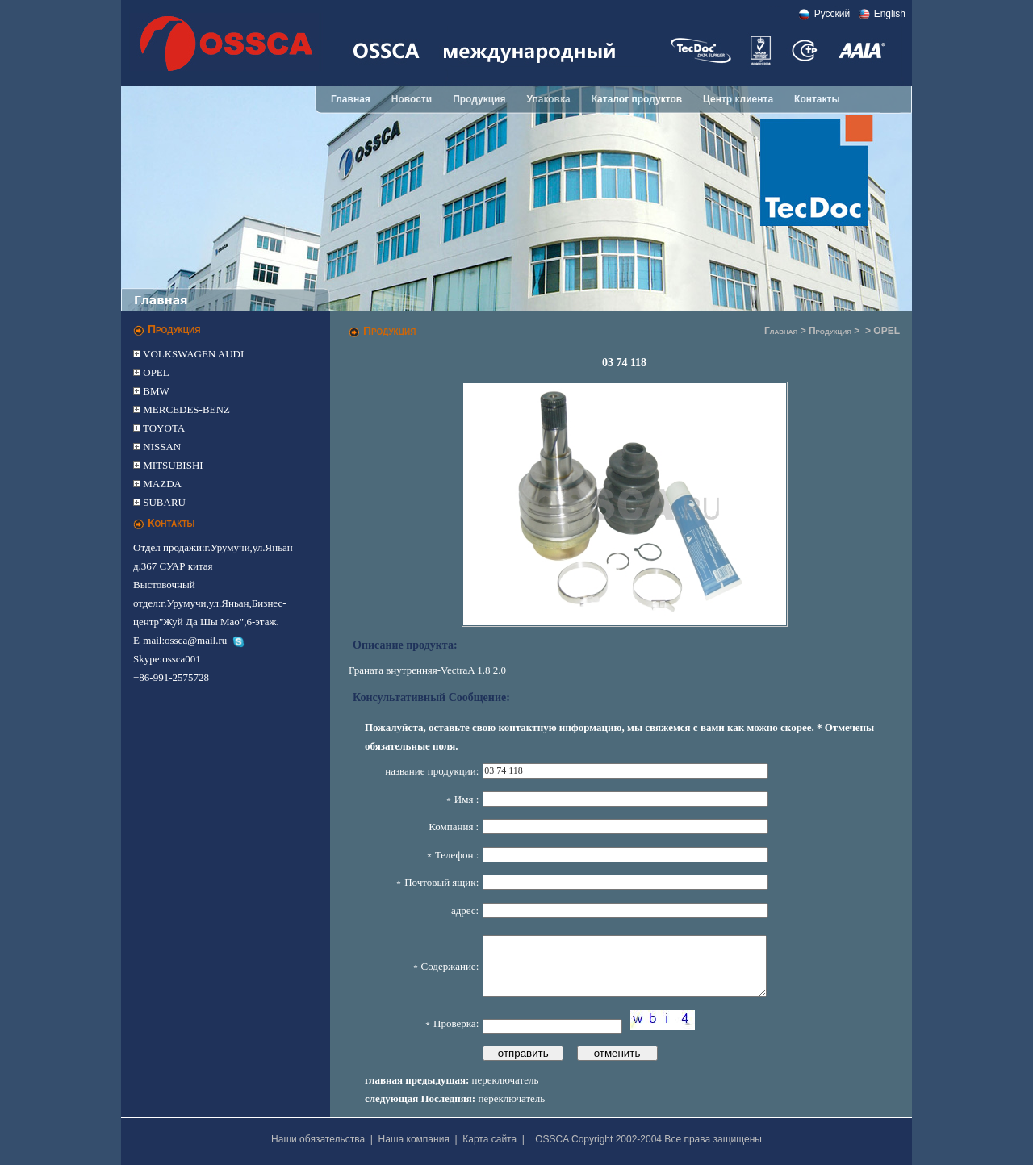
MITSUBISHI (171, 465)
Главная (350, 99)
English (889, 13)
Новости (411, 99)
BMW (154, 391)
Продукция (479, 99)
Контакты (817, 99)
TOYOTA (162, 428)
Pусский (832, 13)
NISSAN (160, 447)
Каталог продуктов (637, 99)
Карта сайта (489, 1139)
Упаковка (548, 99)
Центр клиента (738, 99)
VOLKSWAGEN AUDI (192, 354)
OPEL (154, 372)
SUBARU (163, 502)
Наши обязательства (318, 1139)
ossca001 (181, 659)
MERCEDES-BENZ (185, 409)
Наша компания (414, 1139)
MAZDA (161, 484)
